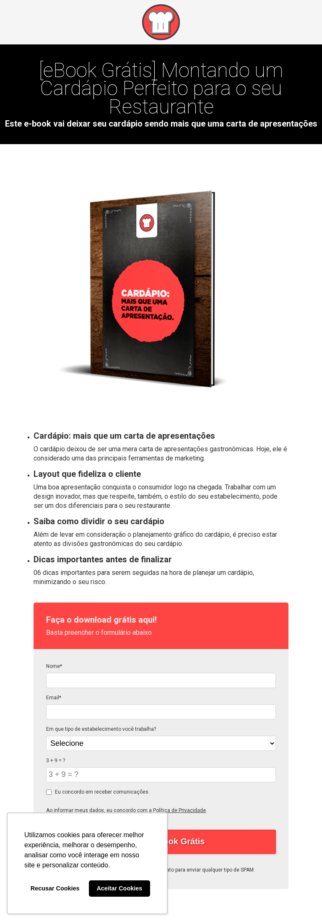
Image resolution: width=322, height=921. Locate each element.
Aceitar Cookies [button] (119, 888)
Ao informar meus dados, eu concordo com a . (126, 810)
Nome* (54, 666)
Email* (53, 698)
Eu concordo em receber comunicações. (98, 792)
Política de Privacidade (179, 810)
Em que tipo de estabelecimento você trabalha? (101, 729)
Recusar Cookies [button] (55, 888)
